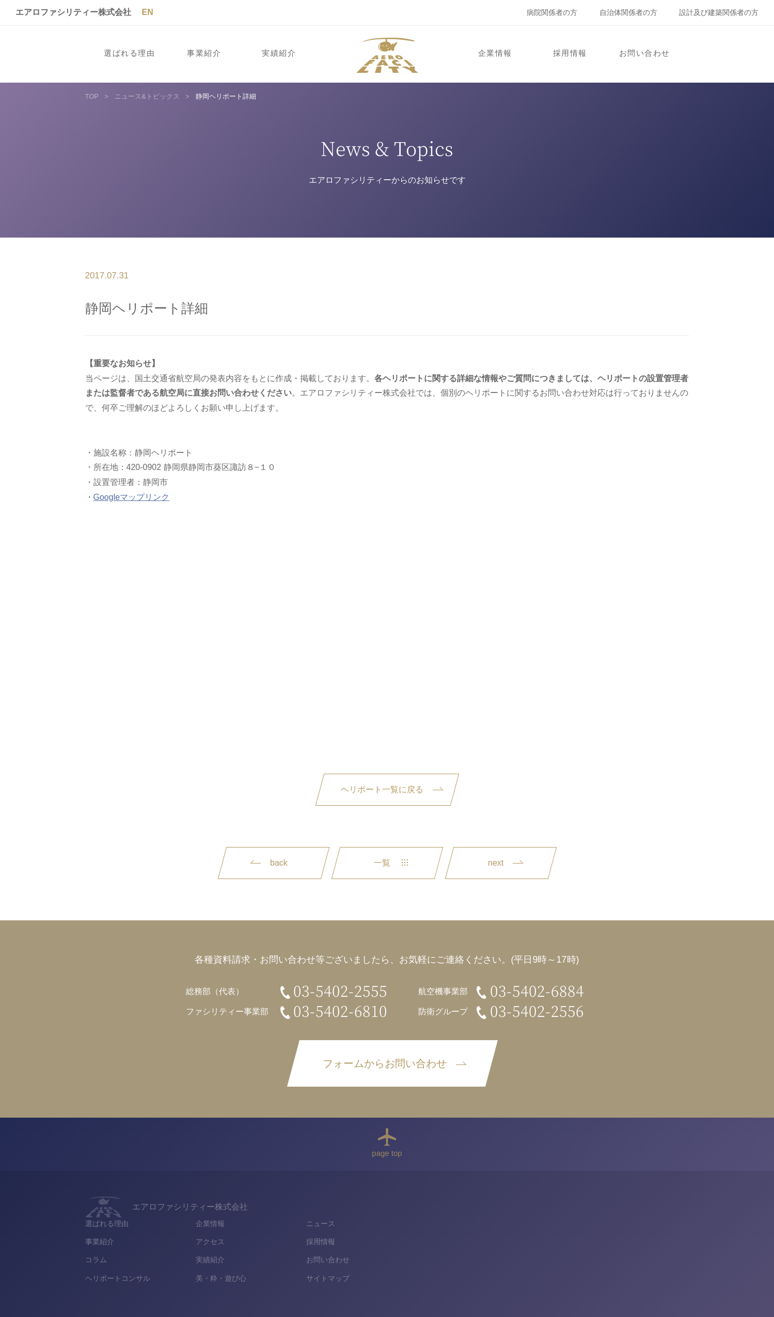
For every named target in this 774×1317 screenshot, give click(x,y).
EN (147, 12)
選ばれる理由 (129, 53)
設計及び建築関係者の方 (719, 12)
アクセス (481, 1221)
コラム (367, 1239)
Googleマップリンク (131, 497)
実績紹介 (279, 53)
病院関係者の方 (552, 12)
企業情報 (495, 53)
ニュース (592, 1203)
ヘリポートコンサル (389, 1257)
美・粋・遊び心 (492, 1257)
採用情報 (570, 53)
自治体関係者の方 (628, 12)
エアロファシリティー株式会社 (73, 12)
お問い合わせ (644, 53)
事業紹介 (204, 53)
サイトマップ (600, 1257)
